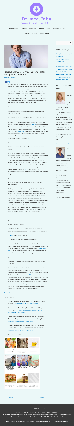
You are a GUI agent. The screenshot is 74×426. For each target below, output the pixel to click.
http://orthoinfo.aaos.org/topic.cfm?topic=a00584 (27, 303)
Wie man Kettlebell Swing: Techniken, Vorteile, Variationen (63, 79)
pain (29, 138)
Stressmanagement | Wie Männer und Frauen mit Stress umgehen (64, 72)
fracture (26, 169)
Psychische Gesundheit (10, 77)
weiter (42, 398)
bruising (34, 124)
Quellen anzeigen (9, 297)
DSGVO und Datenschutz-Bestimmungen (49, 412)
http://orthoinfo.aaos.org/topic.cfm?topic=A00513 (22, 321)
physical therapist (30, 275)
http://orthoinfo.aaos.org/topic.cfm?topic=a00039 (21, 330)
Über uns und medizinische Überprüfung (25, 412)
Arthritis (12, 235)
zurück (10, 398)
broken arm (21, 131)
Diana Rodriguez (8, 293)
